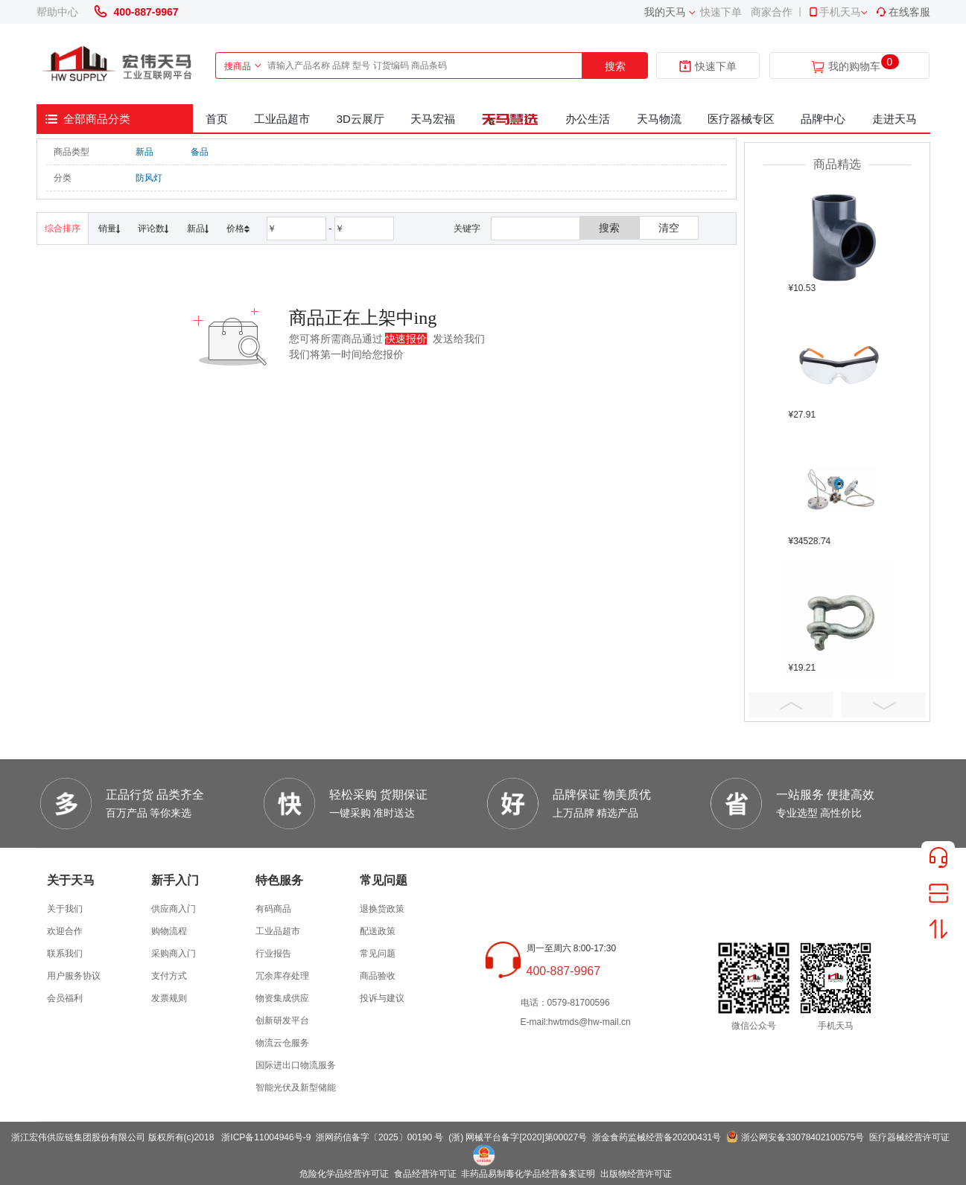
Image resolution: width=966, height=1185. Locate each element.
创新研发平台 (282, 1020)
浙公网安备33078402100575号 (802, 1137)
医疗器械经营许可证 (909, 1137)
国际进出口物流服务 (295, 1065)
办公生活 (587, 118)
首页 (217, 118)
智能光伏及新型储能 (295, 1087)
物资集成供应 (282, 998)
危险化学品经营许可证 (344, 1174)
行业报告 (273, 953)
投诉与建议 (382, 998)
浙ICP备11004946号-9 (266, 1137)
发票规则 (169, 998)
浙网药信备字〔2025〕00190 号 (379, 1137)
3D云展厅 (360, 118)
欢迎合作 (65, 931)
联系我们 (65, 953)
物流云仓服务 (282, 1043)
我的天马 (665, 12)
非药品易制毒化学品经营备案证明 (528, 1174)
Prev (791, 705)
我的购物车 (854, 66)
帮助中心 (57, 12)
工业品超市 (282, 118)
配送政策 (377, 931)
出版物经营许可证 (636, 1174)
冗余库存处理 (282, 976)
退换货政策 (382, 909)
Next (883, 705)
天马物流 (659, 118)
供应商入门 (173, 909)
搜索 (615, 66)
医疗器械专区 (741, 118)
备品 (200, 152)
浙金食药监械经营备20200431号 (656, 1137)
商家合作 (771, 12)
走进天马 (894, 118)
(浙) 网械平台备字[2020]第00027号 (517, 1137)
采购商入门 (173, 953)
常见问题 (377, 953)
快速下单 (721, 12)
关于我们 (65, 909)
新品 (144, 152)
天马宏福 (432, 118)
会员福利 (65, 998)
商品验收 (377, 976)
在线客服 (902, 12)
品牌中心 (823, 118)
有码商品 (273, 909)
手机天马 (834, 12)
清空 (668, 228)
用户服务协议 (74, 976)
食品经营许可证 (425, 1174)
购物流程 (169, 931)
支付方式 (169, 976)
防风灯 (149, 178)
